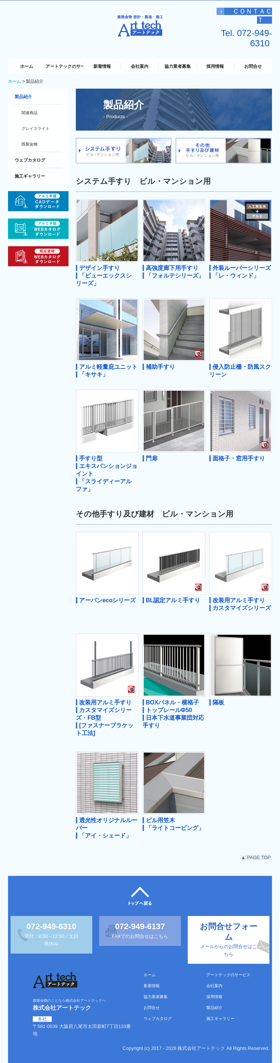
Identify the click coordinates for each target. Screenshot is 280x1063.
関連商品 (30, 113)
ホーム (26, 66)
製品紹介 (23, 96)
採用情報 (215, 66)
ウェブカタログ (30, 160)
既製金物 (30, 144)
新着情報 (102, 66)
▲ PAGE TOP (256, 857)
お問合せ (253, 66)
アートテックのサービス (64, 66)
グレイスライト (36, 128)
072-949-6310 (254, 38)
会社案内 (139, 66)
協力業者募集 (177, 66)
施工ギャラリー (30, 176)
